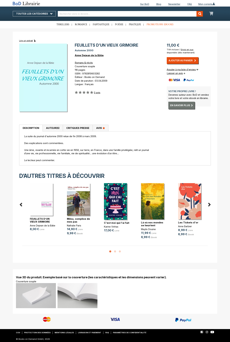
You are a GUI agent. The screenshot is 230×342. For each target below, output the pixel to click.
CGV (18, 332)
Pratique (135, 24)
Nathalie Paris (74, 225)
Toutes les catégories (34, 13)
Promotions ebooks (160, 24)
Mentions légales (64, 332)
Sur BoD (144, 4)
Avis (100, 128)
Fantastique (101, 24)
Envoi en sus (187, 49)
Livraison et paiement (89, 332)
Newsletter (174, 4)
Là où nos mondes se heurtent (152, 224)
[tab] (30, 128)
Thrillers (63, 24)
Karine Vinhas (111, 226)
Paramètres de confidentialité (129, 332)
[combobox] (130, 14)
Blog (158, 4)
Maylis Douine (148, 229)
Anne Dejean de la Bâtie (89, 55)
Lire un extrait (26, 40)
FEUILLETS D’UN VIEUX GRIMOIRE (40, 220)
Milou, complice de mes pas (78, 220)
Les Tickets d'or (188, 222)
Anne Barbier (185, 226)
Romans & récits (84, 62)
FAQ (189, 4)
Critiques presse (77, 127)
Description (31, 127)
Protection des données (37, 332)
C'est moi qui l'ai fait (116, 222)
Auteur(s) (52, 127)
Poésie (119, 24)
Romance (81, 24)
